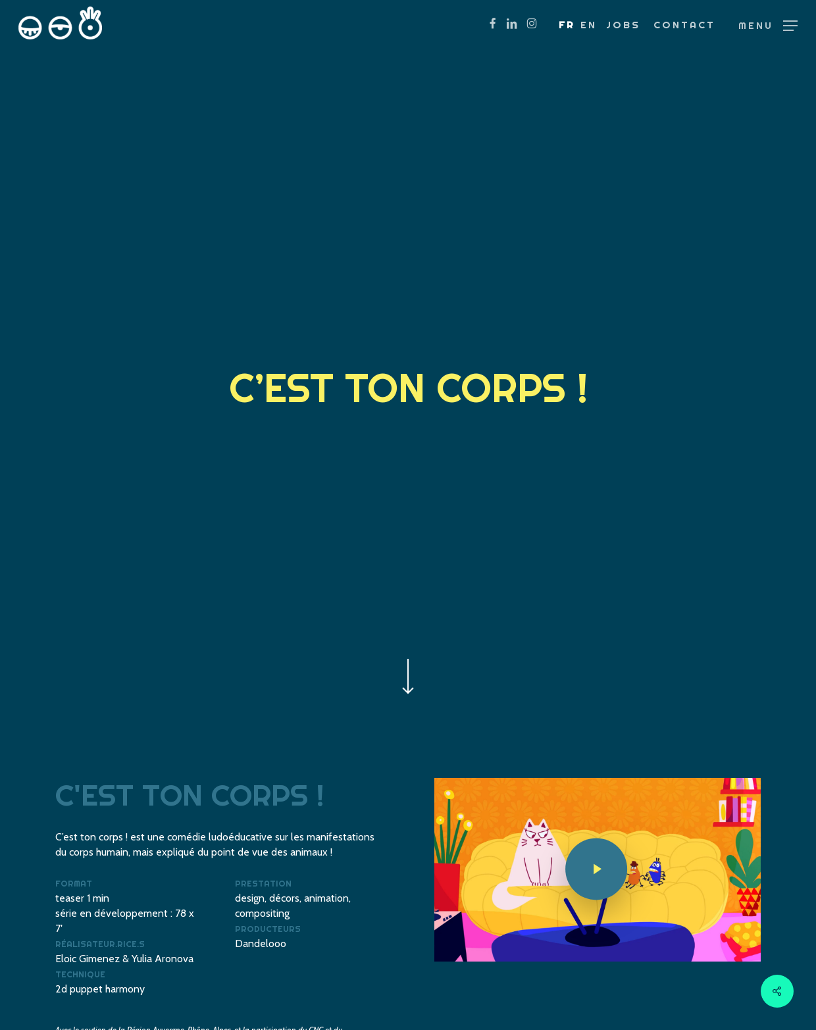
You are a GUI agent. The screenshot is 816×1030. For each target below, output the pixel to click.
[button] (768, 25)
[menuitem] (567, 25)
